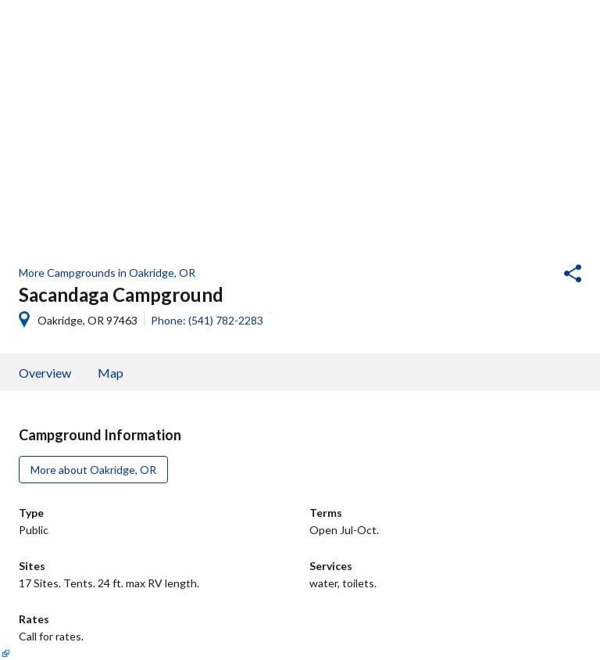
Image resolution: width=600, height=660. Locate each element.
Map (110, 372)
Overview (45, 372)
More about (93, 469)
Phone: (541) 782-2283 (207, 320)
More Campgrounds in (107, 272)
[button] (530, 275)
